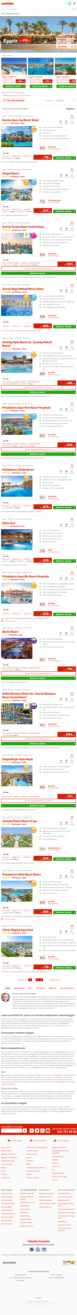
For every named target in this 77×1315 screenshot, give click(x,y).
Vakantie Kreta (25, 1216)
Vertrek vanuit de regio (59, 1177)
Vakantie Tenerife (26, 1223)
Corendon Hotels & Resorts (35, 1168)
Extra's (3, 1171)
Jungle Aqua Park (63, 1200)
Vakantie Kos (24, 1212)
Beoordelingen (19, 988)
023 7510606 (20, 1280)
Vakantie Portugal (7, 1217)
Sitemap (54, 1180)
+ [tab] (5, 153)
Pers (53, 1170)
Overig (7, 988)
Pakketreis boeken (58, 1173)
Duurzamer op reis (67, 988)
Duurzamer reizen (32, 1151)
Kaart (30, 988)
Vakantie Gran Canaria (27, 1202)
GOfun (28, 1164)
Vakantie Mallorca (26, 1219)
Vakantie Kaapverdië (27, 1193)
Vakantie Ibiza (24, 1206)
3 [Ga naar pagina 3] (37, 980)
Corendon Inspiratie (33, 1171)
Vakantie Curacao (7, 1200)
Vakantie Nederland (7, 1204)
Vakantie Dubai (25, 1209)
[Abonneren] (25, 1130)
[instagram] (42, 1130)
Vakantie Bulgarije (7, 1197)
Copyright (55, 1160)
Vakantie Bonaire (6, 1193)
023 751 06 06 (66, 1131)
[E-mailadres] (11, 1130)
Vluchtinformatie (6, 1164)
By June (28, 1157)
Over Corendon (6, 1147)
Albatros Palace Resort (65, 1197)
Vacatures (55, 1166)
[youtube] (48, 1130)
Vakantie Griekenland (8, 1214)
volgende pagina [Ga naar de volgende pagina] (54, 980)
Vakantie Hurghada (45, 1200)
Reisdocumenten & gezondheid (36, 1147)
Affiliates (29, 1174)
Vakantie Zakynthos (26, 1226)
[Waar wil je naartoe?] (38, 9)
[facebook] (32, 1130)
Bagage (3, 1168)
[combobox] (38, 9)
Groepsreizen (5, 1178)
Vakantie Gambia (6, 1210)
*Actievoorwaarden (32, 1178)
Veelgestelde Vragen (8, 1161)
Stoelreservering (31, 1154)
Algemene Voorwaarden (9, 1157)
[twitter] (37, 1130)
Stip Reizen (30, 1161)
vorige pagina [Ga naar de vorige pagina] (21, 980)
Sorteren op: (49, 100)
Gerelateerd (40, 988)
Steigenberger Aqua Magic (66, 1212)
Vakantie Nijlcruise (45, 1207)
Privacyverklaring (57, 1156)
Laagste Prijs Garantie (59, 1147)
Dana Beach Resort (64, 1193)
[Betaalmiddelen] (9, 1263)
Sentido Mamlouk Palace (66, 1209)
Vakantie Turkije (6, 1224)
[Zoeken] (74, 9)
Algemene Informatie (8, 1154)
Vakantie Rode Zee (45, 1197)
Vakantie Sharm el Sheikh (47, 1204)
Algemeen (52, 988)
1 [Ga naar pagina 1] (30, 980)
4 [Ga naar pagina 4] (41, 980)
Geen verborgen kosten (10, 14)
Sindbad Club (62, 1221)
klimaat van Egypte (59, 1082)
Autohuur (4, 1174)
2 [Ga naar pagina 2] (33, 980)
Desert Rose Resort (64, 1225)
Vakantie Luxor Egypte (46, 1193)
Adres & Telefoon (6, 1151)
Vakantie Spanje (6, 1220)
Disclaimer (55, 1163)
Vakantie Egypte (6, 1207)
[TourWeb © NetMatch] (38, 1297)
